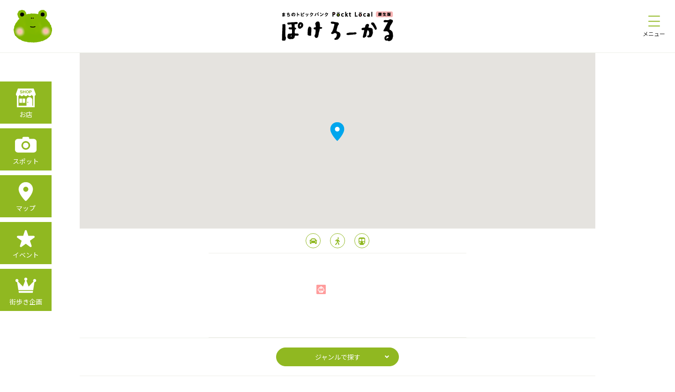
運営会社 (388, 382)
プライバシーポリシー (304, 382)
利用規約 (354, 382)
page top (337, 318)
